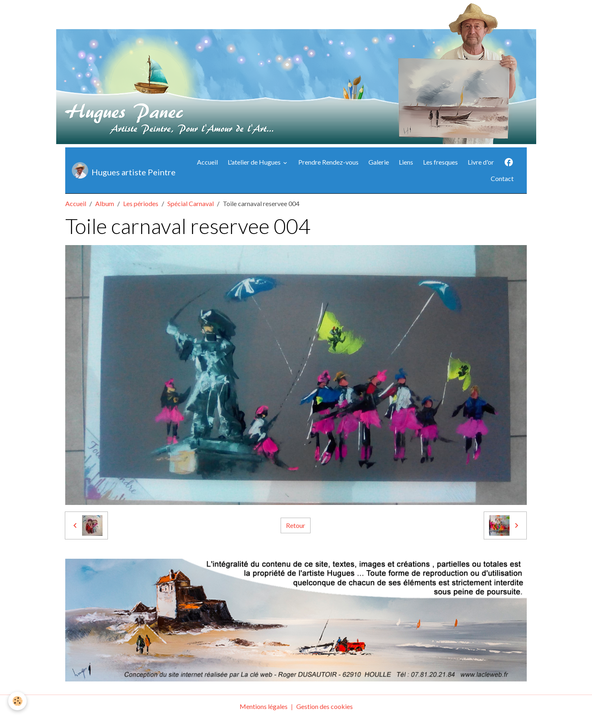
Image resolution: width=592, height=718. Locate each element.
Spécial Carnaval (190, 203)
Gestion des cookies (324, 706)
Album (104, 203)
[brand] (121, 170)
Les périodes (140, 203)
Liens (406, 162)
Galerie (378, 162)
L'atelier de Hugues (255, 162)
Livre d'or (481, 162)
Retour (295, 525)
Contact (502, 178)
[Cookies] (17, 701)
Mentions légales (264, 706)
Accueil (207, 162)
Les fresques (440, 162)
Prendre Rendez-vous (328, 162)
